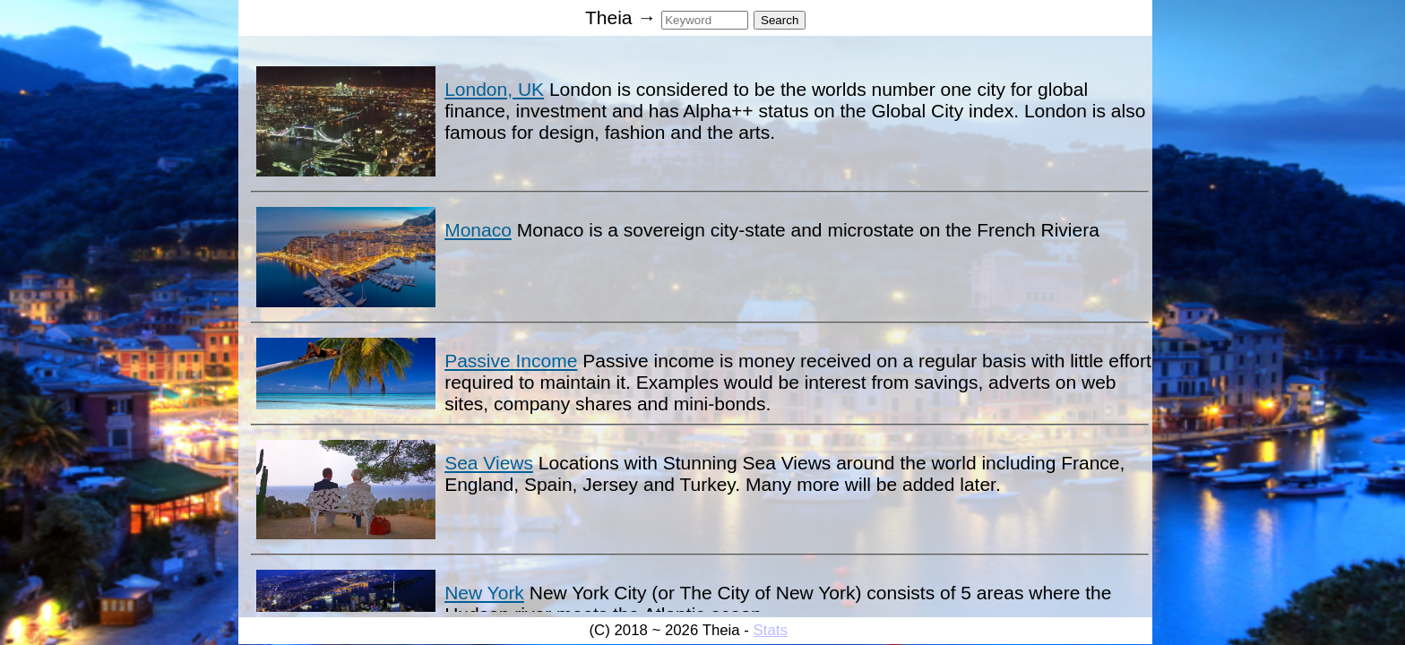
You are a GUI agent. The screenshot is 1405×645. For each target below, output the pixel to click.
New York (484, 592)
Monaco (478, 229)
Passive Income (510, 360)
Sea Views (488, 462)
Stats (771, 630)
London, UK (494, 89)
